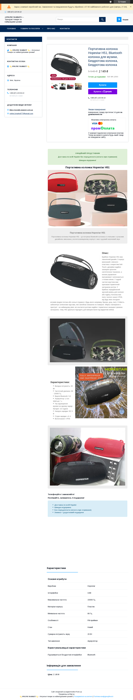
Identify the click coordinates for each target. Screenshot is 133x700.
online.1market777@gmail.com (21, 113)
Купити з (103, 91)
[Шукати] (102, 19)
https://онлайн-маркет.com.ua (21, 110)
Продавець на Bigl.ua (66, 694)
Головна (11, 29)
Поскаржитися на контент (83, 696)
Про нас (51, 29)
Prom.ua (79, 692)
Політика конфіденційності (103, 696)
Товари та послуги (30, 29)
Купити (102, 85)
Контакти (65, 29)
